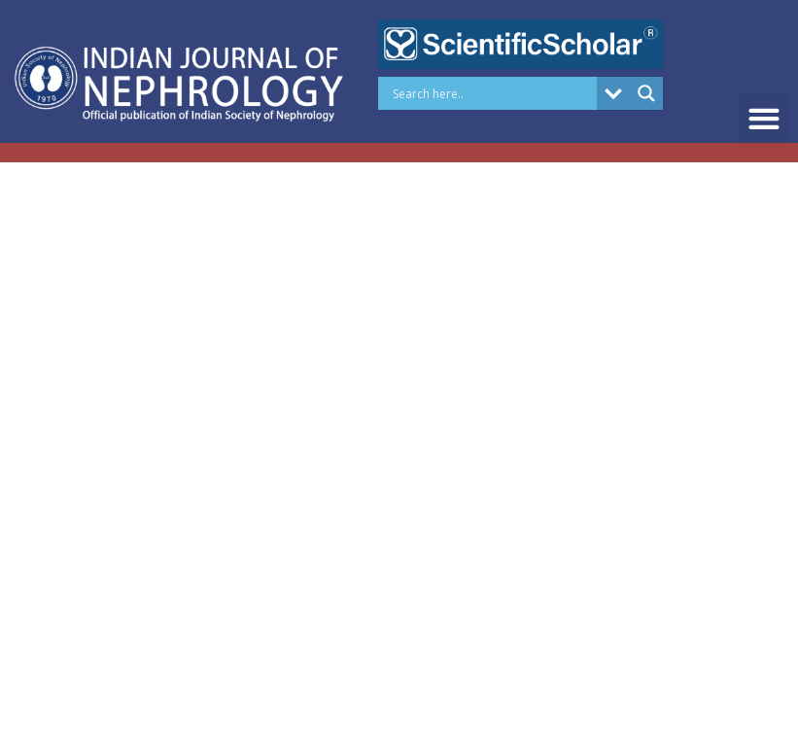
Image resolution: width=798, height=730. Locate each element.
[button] (763, 119)
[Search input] (492, 93)
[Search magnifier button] (646, 93)
